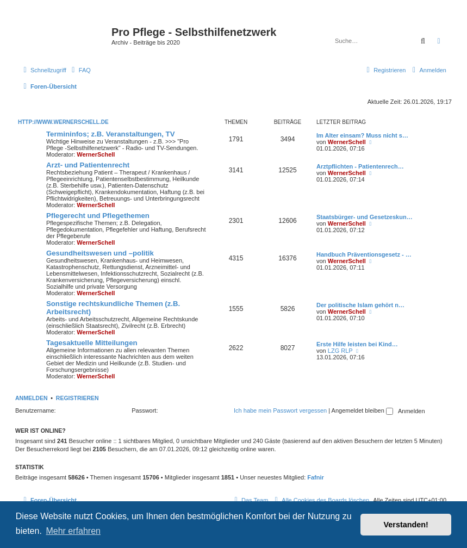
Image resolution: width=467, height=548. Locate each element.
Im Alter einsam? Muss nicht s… (362, 135)
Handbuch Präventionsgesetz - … (364, 254)
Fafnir (315, 477)
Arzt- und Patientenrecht (87, 165)
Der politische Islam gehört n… (360, 305)
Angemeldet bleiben (362, 410)
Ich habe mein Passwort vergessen (280, 410)
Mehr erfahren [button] (73, 530)
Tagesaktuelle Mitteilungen (92, 343)
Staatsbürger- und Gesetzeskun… (364, 217)
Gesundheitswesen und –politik (100, 253)
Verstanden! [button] (406, 524)
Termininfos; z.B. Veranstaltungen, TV (110, 134)
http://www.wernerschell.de (63, 122)
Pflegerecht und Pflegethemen (98, 215)
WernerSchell (96, 154)
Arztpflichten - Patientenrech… (360, 166)
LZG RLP (340, 350)
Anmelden (31, 398)
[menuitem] (80, 70)
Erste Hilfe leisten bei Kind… (357, 344)
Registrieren (77, 398)
